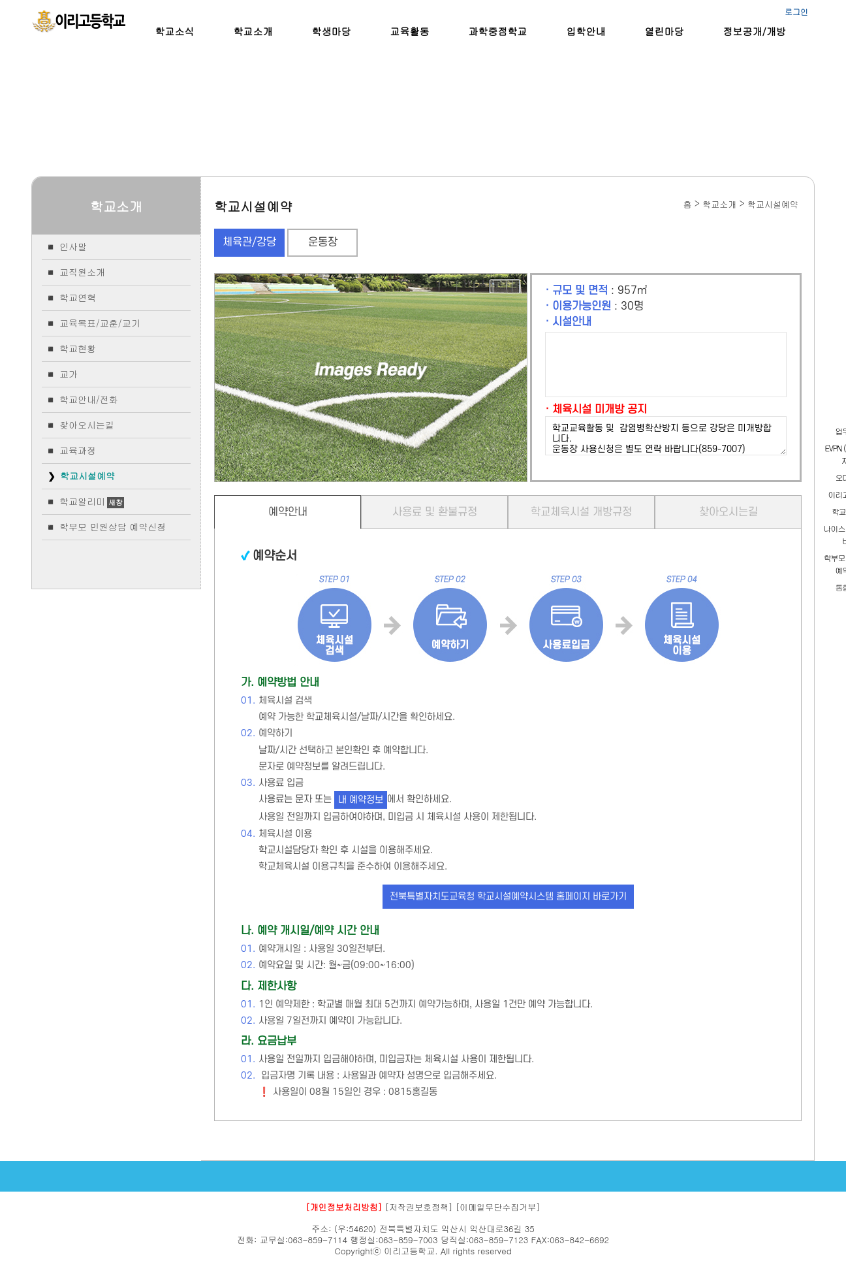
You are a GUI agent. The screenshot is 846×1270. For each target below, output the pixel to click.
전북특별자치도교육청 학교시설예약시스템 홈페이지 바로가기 (508, 896)
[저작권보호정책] (419, 1207)
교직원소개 (82, 271)
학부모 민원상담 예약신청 (112, 526)
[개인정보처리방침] (344, 1207)
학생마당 (331, 31)
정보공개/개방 (754, 31)
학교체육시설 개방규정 (581, 512)
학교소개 (253, 31)
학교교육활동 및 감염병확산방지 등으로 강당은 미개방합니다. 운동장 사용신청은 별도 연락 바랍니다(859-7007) (666, 435)
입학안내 (586, 31)
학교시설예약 (87, 475)
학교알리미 (82, 501)
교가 (68, 373)
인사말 (73, 246)
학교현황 (77, 348)
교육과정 (77, 450)
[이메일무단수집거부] (498, 1207)
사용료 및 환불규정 (434, 512)
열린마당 (664, 31)
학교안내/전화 (88, 399)
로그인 (796, 11)
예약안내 (287, 512)
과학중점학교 (498, 31)
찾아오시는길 (86, 424)
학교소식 (175, 31)
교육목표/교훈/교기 (99, 322)
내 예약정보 (360, 800)
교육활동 (410, 31)
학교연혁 (77, 297)
